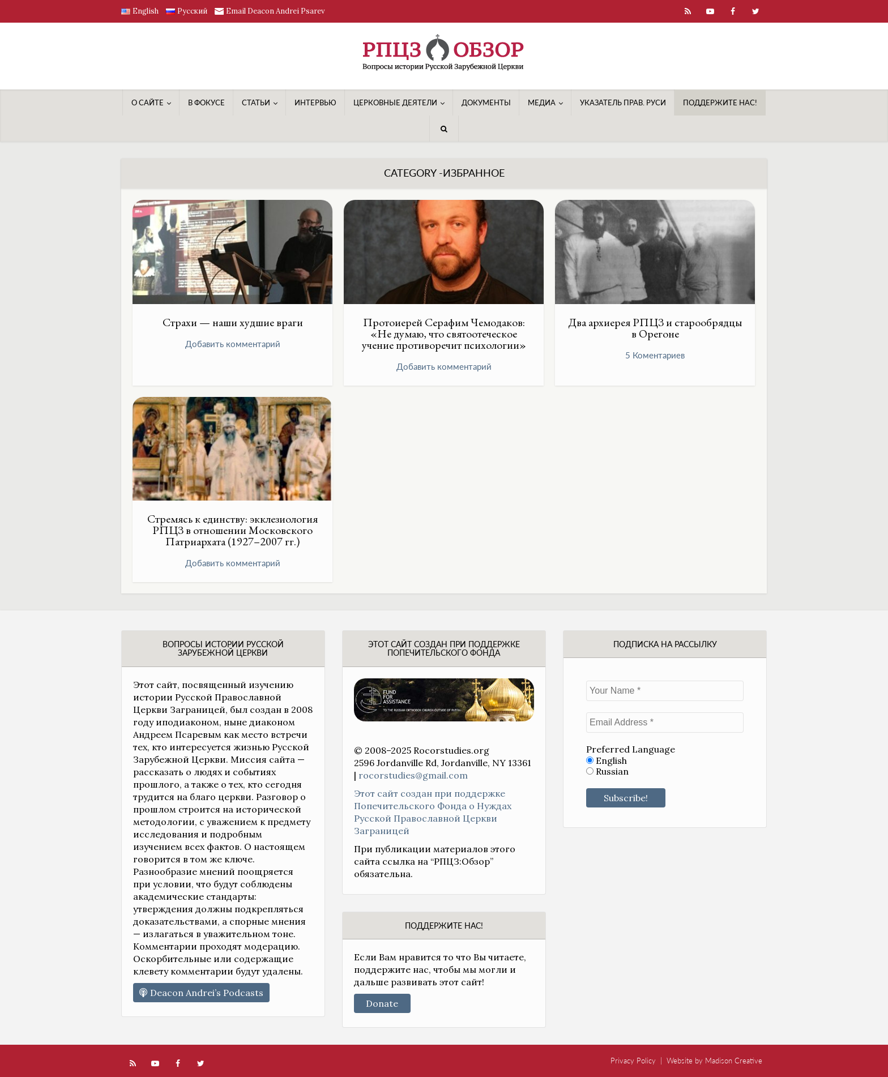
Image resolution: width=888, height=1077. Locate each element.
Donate (382, 1003)
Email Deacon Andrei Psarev (275, 11)
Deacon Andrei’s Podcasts (201, 992)
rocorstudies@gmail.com (413, 775)
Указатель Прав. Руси (623, 102)
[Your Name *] (665, 691)
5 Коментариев (655, 355)
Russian (607, 771)
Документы (486, 102)
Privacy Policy (633, 1060)
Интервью (315, 102)
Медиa (542, 102)
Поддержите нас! (720, 102)
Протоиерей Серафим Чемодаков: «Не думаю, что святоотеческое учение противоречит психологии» (444, 333)
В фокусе (206, 102)
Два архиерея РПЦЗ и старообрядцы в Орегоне (655, 328)
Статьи (256, 102)
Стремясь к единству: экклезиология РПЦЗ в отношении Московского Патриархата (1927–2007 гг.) (232, 530)
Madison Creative (733, 1060)
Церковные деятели (395, 102)
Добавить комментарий (232, 344)
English (606, 760)
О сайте (147, 102)
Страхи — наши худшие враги (233, 322)
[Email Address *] (665, 722)
